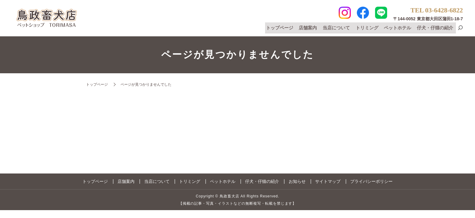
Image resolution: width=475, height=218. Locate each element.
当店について (338, 27)
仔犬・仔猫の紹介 (435, 27)
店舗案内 (310, 27)
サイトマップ (327, 181)
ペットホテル (398, 27)
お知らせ (297, 181)
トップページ (282, 27)
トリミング (368, 27)
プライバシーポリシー (371, 181)
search (460, 28)
